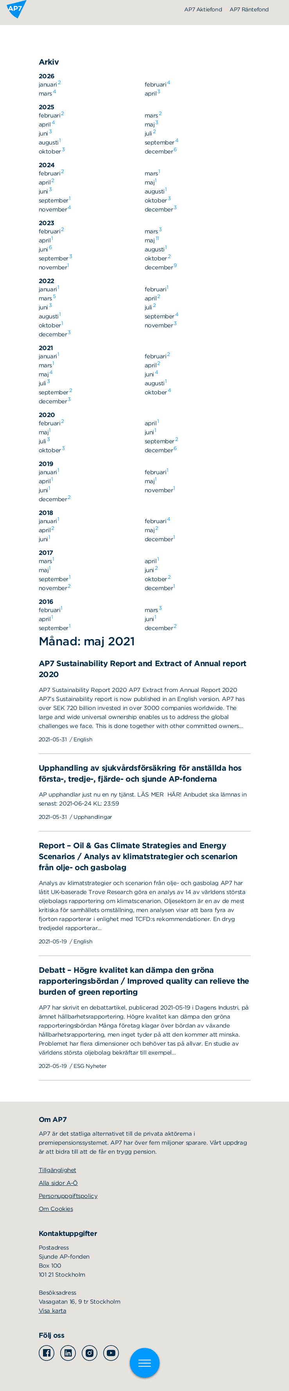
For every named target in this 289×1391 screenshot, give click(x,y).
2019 (46, 464)
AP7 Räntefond (249, 9)
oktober (50, 151)
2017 (46, 552)
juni (43, 133)
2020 (47, 415)
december (159, 151)
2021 (46, 348)
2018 (46, 513)
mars (45, 93)
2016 (46, 601)
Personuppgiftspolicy (68, 1196)
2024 (47, 165)
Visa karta (52, 1310)
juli (148, 133)
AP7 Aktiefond (203, 9)
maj (150, 124)
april (151, 93)
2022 (46, 281)
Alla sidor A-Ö (58, 1183)
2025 (46, 107)
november (53, 209)
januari (48, 84)
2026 (47, 76)
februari (156, 84)
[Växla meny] (145, 1363)
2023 (46, 223)
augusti (49, 142)
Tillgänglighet (57, 1170)
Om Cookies (56, 1208)
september (159, 142)
